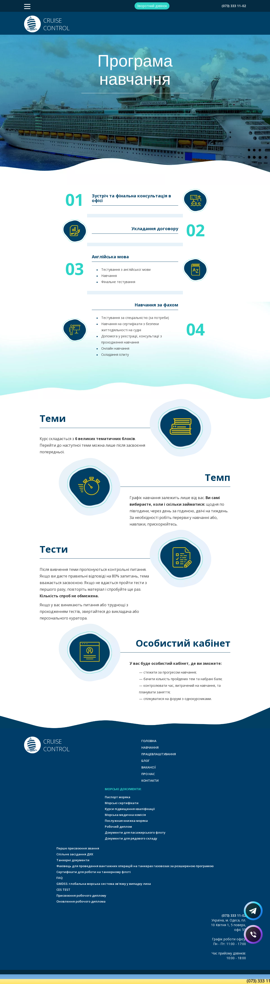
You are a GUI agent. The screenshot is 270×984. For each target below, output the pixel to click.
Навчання (150, 747)
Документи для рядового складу (131, 838)
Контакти (150, 780)
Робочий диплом (118, 826)
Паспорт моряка (117, 797)
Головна (148, 741)
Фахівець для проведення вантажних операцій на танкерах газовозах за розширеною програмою (135, 866)
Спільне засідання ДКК (74, 854)
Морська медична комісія (125, 815)
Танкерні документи (72, 860)
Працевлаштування (158, 754)
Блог (145, 761)
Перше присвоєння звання (77, 848)
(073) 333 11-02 (234, 6)
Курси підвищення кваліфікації (130, 809)
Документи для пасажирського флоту (135, 832)
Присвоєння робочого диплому (81, 895)
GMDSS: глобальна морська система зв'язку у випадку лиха (103, 884)
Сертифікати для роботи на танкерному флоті (93, 872)
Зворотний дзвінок (152, 6)
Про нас (148, 774)
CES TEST (63, 889)
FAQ (59, 878)
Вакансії (148, 767)
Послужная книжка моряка (126, 821)
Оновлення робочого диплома (80, 901)
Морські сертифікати (122, 803)
